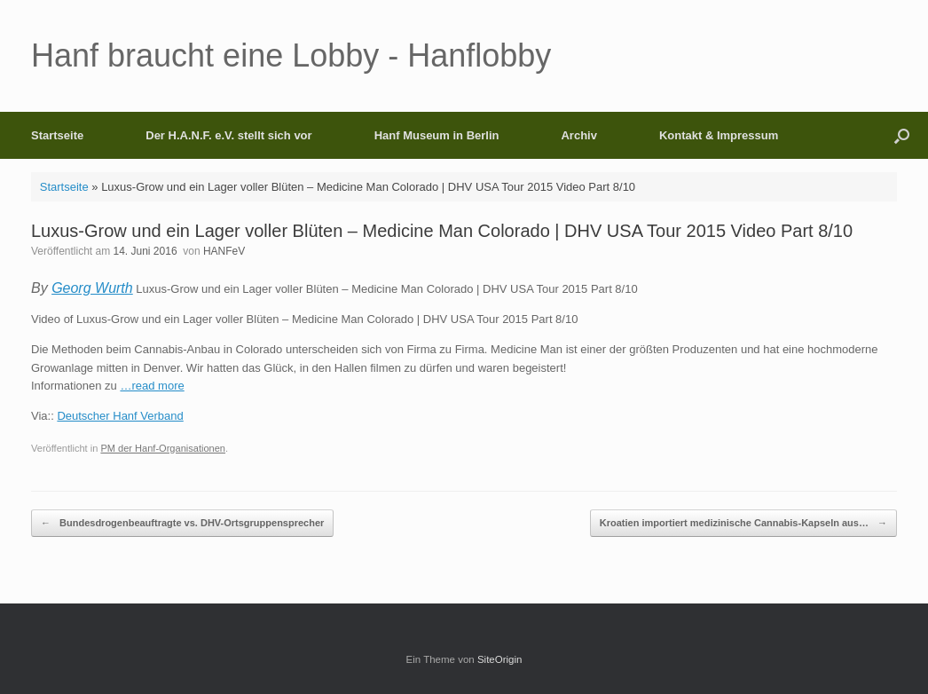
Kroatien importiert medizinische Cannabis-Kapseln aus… (743, 523)
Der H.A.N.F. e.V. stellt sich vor (228, 135)
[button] (902, 135)
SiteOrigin (500, 659)
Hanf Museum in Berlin (436, 135)
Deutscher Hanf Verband (120, 415)
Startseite (57, 135)
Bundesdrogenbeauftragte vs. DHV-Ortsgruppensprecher (182, 523)
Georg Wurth (92, 288)
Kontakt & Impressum (718, 135)
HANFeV (224, 251)
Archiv (578, 135)
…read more (152, 385)
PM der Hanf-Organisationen (162, 448)
